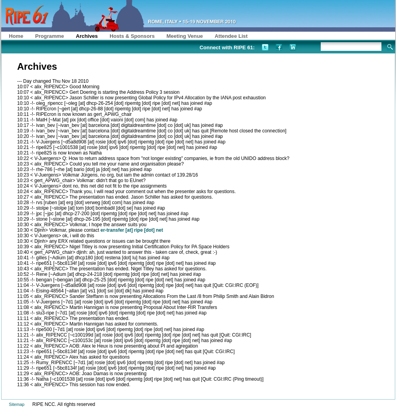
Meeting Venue (184, 36)
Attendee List (231, 36)
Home (16, 36)
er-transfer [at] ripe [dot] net (131, 230)
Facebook (278, 47)
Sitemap (17, 404)
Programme (49, 36)
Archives (87, 36)
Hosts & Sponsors (132, 36)
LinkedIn (292, 47)
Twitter (265, 47)
